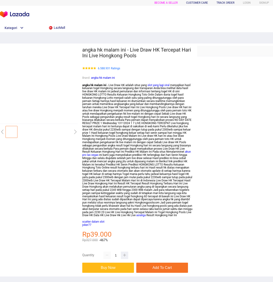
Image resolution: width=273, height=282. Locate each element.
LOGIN (247, 2)
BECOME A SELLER (166, 2)
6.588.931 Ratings (109, 68)
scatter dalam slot (93, 221)
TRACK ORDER (225, 2)
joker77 (86, 225)
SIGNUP (264, 2)
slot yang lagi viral (158, 85)
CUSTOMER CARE (197, 2)
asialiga (141, 215)
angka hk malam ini (103, 77)
